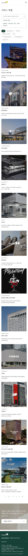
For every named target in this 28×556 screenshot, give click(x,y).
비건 (15, 23)
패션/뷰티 (18, 31)
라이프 (14, 33)
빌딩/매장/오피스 (10, 31)
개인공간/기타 (5, 39)
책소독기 (5, 25)
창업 (19, 23)
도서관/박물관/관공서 (18, 36)
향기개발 (11, 23)
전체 (3, 31)
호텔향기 (5, 23)
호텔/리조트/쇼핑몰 (6, 33)
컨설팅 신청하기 (8, 521)
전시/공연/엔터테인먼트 (7, 36)
